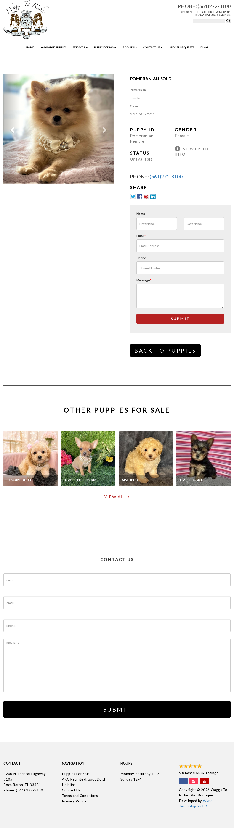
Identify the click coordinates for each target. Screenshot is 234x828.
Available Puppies (53, 47)
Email (141, 236)
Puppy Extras (105, 47)
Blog (204, 47)
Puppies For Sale (76, 774)
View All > (117, 496)
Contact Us (153, 47)
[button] (11, 129)
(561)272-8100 (214, 6)
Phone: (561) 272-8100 (23, 790)
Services (80, 47)
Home (30, 47)
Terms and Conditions (80, 796)
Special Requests (181, 47)
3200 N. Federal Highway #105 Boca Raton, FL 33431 (206, 13)
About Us (129, 47)
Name (140, 214)
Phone (141, 258)
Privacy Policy (74, 801)
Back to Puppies (165, 350)
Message (144, 280)
